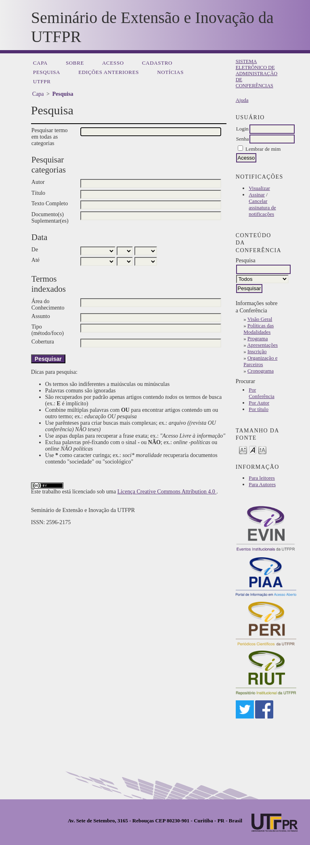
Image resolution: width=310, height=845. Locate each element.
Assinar (257, 195)
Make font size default (253, 449)
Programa (257, 338)
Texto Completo (49, 203)
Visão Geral (259, 319)
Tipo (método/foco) (47, 330)
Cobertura (42, 342)
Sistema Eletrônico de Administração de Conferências (257, 74)
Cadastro (157, 63)
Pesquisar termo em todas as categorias (49, 136)
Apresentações (262, 345)
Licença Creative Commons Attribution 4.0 (167, 492)
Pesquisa (46, 72)
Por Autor (259, 403)
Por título (258, 409)
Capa (40, 63)
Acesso (113, 63)
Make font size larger (262, 449)
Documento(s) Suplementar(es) (50, 217)
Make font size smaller (243, 449)
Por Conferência (261, 393)
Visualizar (259, 188)
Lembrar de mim (263, 149)
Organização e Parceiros (260, 361)
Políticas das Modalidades (258, 328)
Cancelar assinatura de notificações (262, 207)
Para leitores (262, 478)
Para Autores (262, 484)
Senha (242, 139)
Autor (38, 182)
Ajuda (242, 100)
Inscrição (257, 351)
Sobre (75, 63)
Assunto (40, 316)
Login (242, 129)
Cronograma (260, 371)
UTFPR (42, 81)
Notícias (170, 72)
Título (38, 193)
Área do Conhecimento (48, 304)
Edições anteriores (108, 72)
